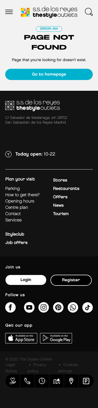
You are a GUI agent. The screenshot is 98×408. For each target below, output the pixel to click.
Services (13, 220)
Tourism (61, 214)
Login (25, 280)
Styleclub (14, 234)
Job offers (16, 243)
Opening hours (19, 201)
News (58, 206)
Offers (60, 197)
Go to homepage (49, 74)
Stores (60, 180)
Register (71, 280)
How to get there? (22, 195)
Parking (12, 189)
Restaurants (66, 189)
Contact (13, 214)
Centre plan (16, 208)
